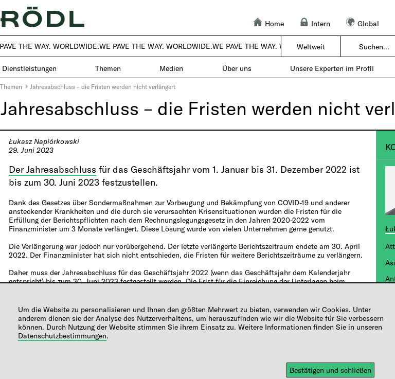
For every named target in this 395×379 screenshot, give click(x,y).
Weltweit (311, 46)
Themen (11, 86)
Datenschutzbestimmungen (62, 335)
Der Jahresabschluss (52, 169)
